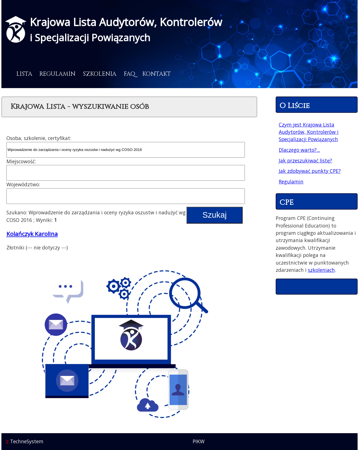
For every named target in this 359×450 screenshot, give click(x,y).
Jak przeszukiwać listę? (305, 160)
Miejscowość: (21, 161)
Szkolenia (99, 74)
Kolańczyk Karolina (32, 234)
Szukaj (214, 214)
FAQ (129, 74)
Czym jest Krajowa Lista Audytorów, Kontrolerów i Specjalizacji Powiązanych (309, 132)
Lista (24, 74)
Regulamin (57, 74)
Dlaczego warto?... (299, 149)
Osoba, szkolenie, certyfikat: (38, 138)
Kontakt (156, 74)
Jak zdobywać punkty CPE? (310, 170)
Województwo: (23, 184)
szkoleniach (321, 270)
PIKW (198, 441)
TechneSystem (24, 441)
